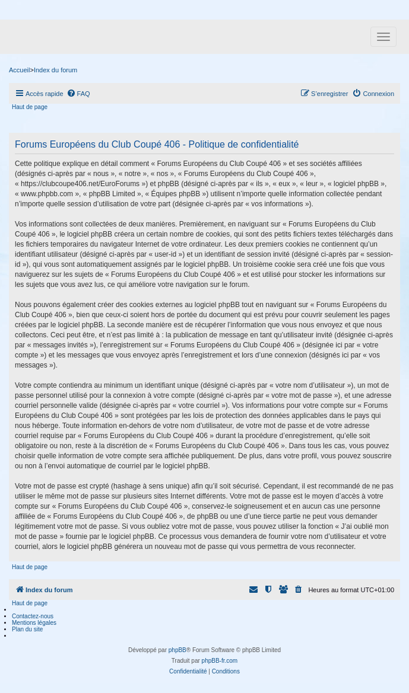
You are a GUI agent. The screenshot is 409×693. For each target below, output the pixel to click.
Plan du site (27, 629)
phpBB (177, 650)
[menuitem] (78, 94)
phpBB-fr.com (220, 660)
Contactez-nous (32, 616)
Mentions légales (34, 622)
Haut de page (29, 107)
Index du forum (55, 70)
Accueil (19, 70)
